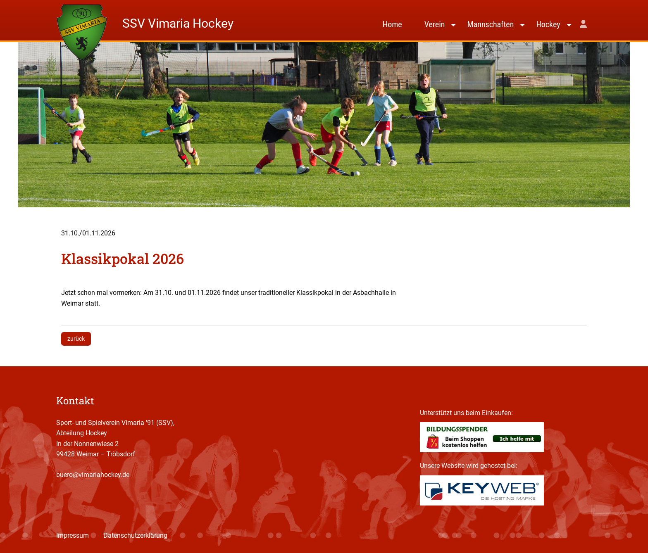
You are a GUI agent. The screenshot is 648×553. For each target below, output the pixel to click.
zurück (76, 338)
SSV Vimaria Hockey (177, 23)
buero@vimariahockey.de (92, 475)
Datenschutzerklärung (135, 535)
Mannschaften (490, 24)
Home (392, 24)
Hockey (548, 24)
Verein (434, 24)
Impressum (72, 535)
